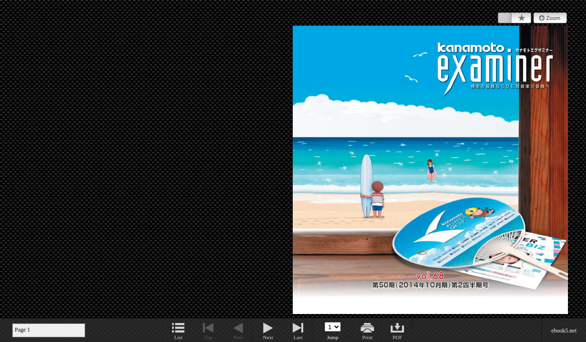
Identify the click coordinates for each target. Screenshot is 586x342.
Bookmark (514, 18)
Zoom (550, 18)
